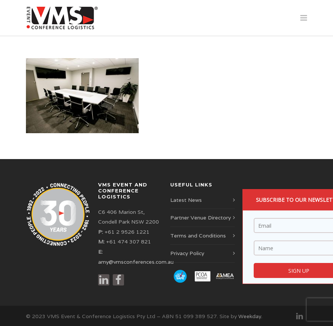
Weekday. (250, 316)
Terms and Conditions (198, 235)
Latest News (186, 200)
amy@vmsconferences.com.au (136, 261)
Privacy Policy (187, 253)
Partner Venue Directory (200, 217)
